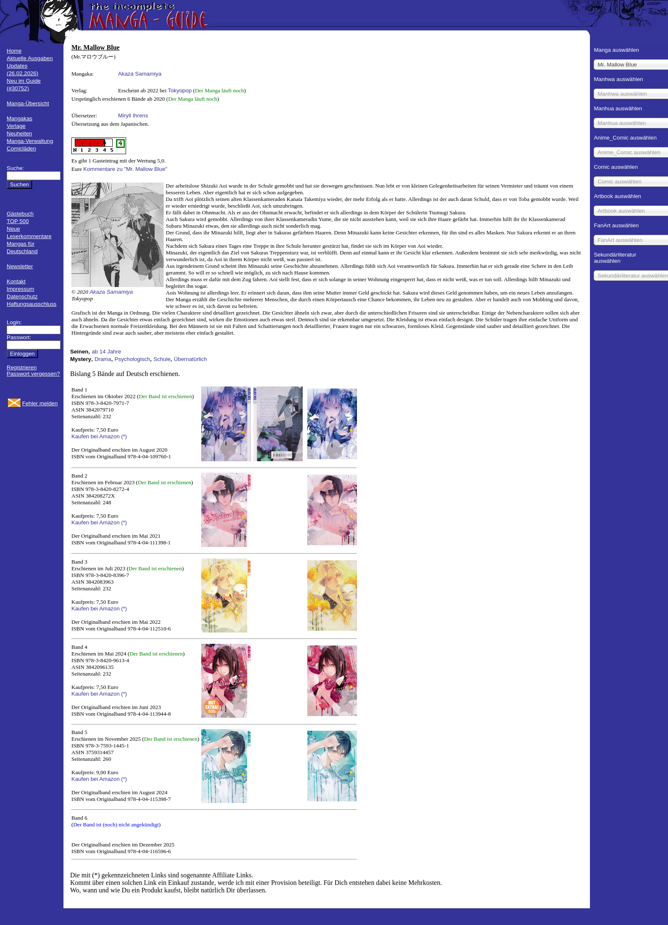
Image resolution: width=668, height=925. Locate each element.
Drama (102, 359)
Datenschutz (22, 296)
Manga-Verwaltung (30, 141)
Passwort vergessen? (33, 374)
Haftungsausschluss (31, 304)
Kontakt (16, 281)
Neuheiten (19, 133)
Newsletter (20, 266)
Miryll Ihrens (133, 115)
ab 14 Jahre (106, 351)
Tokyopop (180, 90)
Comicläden (21, 148)
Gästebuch (20, 214)
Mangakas (20, 118)
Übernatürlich (190, 359)
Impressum (20, 289)
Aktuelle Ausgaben (30, 58)
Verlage (16, 126)
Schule (162, 359)
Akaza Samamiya (140, 74)
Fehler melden (40, 403)
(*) (124, 436)
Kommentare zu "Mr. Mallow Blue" (125, 169)
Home (14, 51)
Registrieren (22, 367)
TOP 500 (18, 221)
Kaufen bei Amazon (95, 436)
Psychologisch (132, 359)
